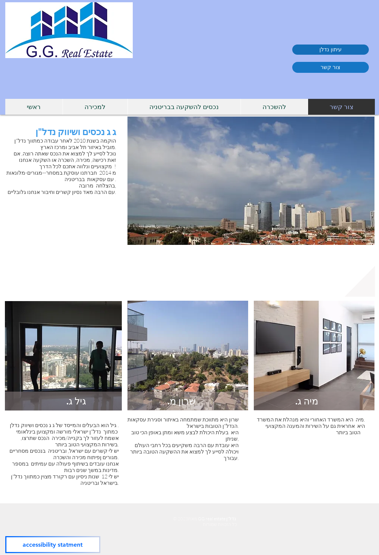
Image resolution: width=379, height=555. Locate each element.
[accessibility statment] (52, 544)
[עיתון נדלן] (330, 50)
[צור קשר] (330, 67)
